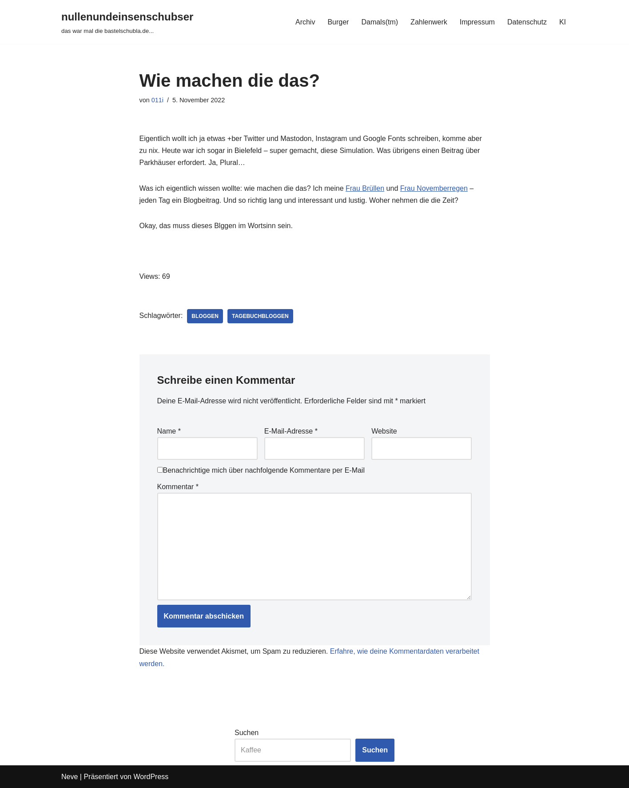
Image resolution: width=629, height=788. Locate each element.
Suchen (247, 732)
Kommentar (178, 486)
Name (169, 431)
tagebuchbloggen (260, 316)
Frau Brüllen (365, 188)
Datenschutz (527, 22)
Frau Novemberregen (434, 188)
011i (157, 100)
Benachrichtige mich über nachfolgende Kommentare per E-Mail (261, 470)
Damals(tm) (379, 22)
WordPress (150, 776)
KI (562, 22)
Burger (338, 22)
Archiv (305, 22)
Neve (69, 776)
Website (384, 431)
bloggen (205, 316)
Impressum (477, 22)
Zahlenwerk (428, 22)
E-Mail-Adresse (291, 431)
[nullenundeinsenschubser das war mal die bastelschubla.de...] (127, 22)
